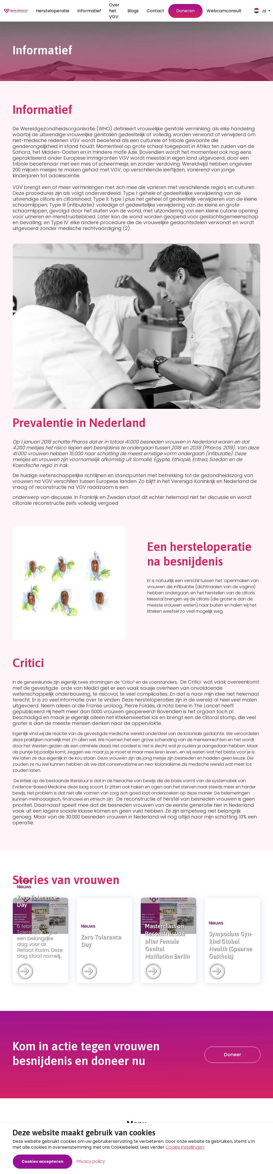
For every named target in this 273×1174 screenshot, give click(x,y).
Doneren (185, 11)
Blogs (133, 11)
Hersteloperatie (52, 11)
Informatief (89, 11)
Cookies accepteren (42, 1161)
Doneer (232, 1054)
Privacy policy (91, 1161)
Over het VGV (114, 11)
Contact (155, 11)
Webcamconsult (224, 11)
